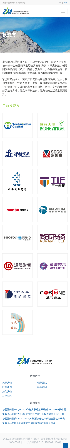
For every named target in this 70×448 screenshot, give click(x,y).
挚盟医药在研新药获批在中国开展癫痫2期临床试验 (28, 423)
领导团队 (42, 382)
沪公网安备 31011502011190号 (44, 442)
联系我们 (7, 387)
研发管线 (7, 396)
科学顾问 (42, 387)
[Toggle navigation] (63, 11)
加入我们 (7, 391)
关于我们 (7, 382)
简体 (66, 2)
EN (60, 2)
